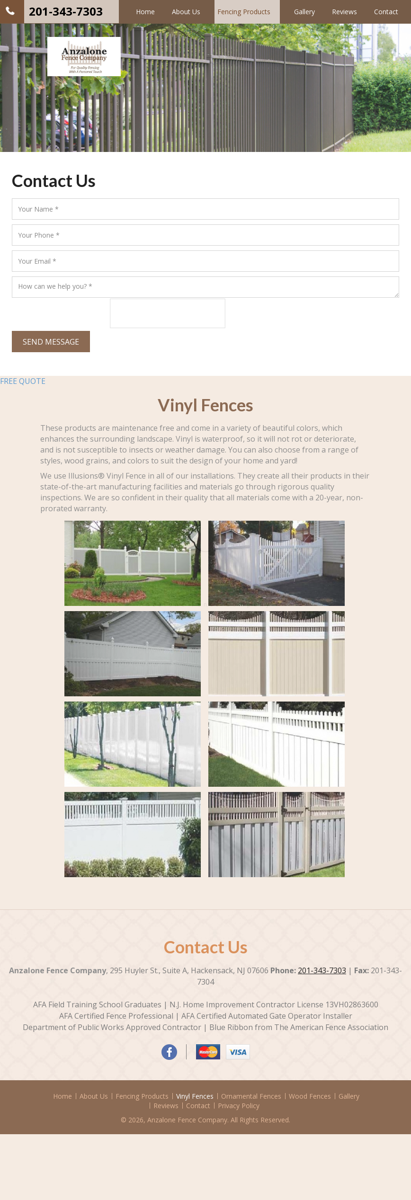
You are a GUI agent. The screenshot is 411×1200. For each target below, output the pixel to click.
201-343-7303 (66, 11)
